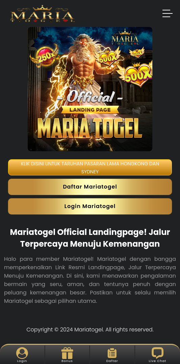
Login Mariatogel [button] (90, 206)
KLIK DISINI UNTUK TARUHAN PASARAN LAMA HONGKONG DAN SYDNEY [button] (90, 167)
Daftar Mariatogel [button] (90, 187)
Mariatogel (88, 329)
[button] (167, 14)
